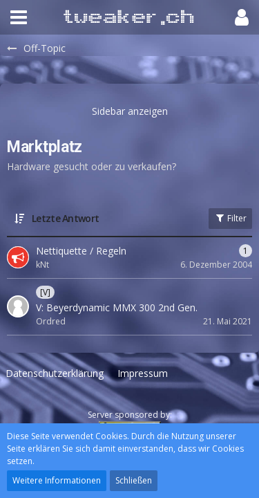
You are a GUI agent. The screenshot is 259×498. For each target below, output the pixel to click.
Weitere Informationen (56, 480)
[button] (18, 17)
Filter (230, 218)
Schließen (133, 480)
